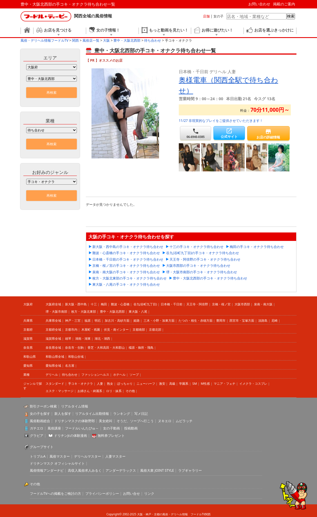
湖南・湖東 (83, 338)
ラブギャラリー (190, 470)
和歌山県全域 (55, 356)
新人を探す (62, 413)
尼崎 (274, 320)
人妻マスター (115, 456)
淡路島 (262, 320)
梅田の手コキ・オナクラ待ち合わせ (257, 246)
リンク (149, 493)
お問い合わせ (259, 3)
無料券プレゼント (111, 435)
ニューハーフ (146, 383)
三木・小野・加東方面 (159, 320)
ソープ (134, 374)
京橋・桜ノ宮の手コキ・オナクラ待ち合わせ (126, 265)
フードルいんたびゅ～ (82, 428)
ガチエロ (36, 428)
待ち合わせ (69, 374)
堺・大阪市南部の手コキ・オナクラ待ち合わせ (201, 272)
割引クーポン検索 (43, 406)
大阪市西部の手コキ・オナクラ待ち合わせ (198, 265)
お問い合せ (131, 493)
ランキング (121, 413)
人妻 (100, 383)
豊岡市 (221, 320)
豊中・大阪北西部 (112, 311)
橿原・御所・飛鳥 (141, 347)
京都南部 (139, 329)
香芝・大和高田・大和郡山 (106, 347)
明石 (98, 320)
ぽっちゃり (125, 383)
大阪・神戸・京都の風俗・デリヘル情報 (162, 514)
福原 (87, 320)
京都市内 (71, 329)
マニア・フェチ (224, 383)
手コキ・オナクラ (80, 383)
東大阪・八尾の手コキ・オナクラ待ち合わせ (126, 284)
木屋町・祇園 (90, 329)
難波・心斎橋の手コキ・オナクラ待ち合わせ (126, 252)
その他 (130, 391)
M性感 (205, 383)
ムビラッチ (184, 420)
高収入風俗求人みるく (85, 470)
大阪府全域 (53, 304)
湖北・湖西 (102, 338)
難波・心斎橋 (120, 304)
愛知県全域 (53, 365)
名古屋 (69, 365)
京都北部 (155, 329)
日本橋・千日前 (171, 304)
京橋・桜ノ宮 (221, 304)
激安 (162, 383)
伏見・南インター (116, 329)
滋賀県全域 (53, 338)
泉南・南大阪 (263, 304)
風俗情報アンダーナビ (47, 470)
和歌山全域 (76, 356)
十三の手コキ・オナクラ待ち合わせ (196, 246)
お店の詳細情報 (268, 134)
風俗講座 (54, 428)
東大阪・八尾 (138, 311)
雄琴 (68, 338)
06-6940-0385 (195, 133)
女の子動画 (111, 428)
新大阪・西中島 (76, 304)
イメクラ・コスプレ (253, 383)
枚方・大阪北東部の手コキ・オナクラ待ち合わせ (129, 278)
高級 (172, 383)
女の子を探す (40, 413)
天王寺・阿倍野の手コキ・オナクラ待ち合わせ (204, 259)
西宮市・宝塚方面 (241, 320)
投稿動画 (131, 428)
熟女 (110, 383)
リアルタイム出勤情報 (92, 413)
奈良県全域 (53, 347)
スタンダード (55, 383)
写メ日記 (141, 413)
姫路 (136, 320)
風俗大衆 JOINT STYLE (157, 470)
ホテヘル (119, 374)
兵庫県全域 (53, 320)
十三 (94, 304)
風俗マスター (60, 456)
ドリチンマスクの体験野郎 (74, 420)
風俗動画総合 (40, 420)
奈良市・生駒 (74, 347)
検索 (290, 16)
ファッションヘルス (95, 374)
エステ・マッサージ (59, 391)
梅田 (104, 304)
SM (194, 383)
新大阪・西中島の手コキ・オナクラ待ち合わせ (127, 246)
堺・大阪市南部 (56, 311)
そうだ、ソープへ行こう (135, 420)
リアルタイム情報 (74, 406)
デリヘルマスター (87, 456)
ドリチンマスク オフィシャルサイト (57, 463)
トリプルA (38, 456)
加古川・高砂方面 (117, 320)
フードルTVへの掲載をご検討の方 (55, 493)
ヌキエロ (164, 420)
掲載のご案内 (284, 3)
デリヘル (52, 374)
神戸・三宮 (73, 320)
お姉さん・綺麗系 (89, 391)
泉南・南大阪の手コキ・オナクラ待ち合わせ (126, 272)
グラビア (36, 435)
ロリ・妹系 (114, 391)
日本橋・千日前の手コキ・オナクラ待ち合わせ (127, 259)
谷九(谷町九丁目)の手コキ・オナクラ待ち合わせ (202, 252)
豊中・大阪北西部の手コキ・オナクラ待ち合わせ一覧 (68, 4)
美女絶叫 (105, 420)
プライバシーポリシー (102, 493)
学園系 (183, 383)
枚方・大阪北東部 (83, 311)
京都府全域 (53, 329)
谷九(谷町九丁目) (145, 304)
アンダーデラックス (121, 470)
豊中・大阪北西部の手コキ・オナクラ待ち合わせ (210, 278)
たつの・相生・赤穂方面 (195, 320)
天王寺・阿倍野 (197, 304)
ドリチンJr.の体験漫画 (70, 435)
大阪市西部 (242, 304)
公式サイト (229, 133)
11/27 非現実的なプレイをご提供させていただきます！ (221, 120)
